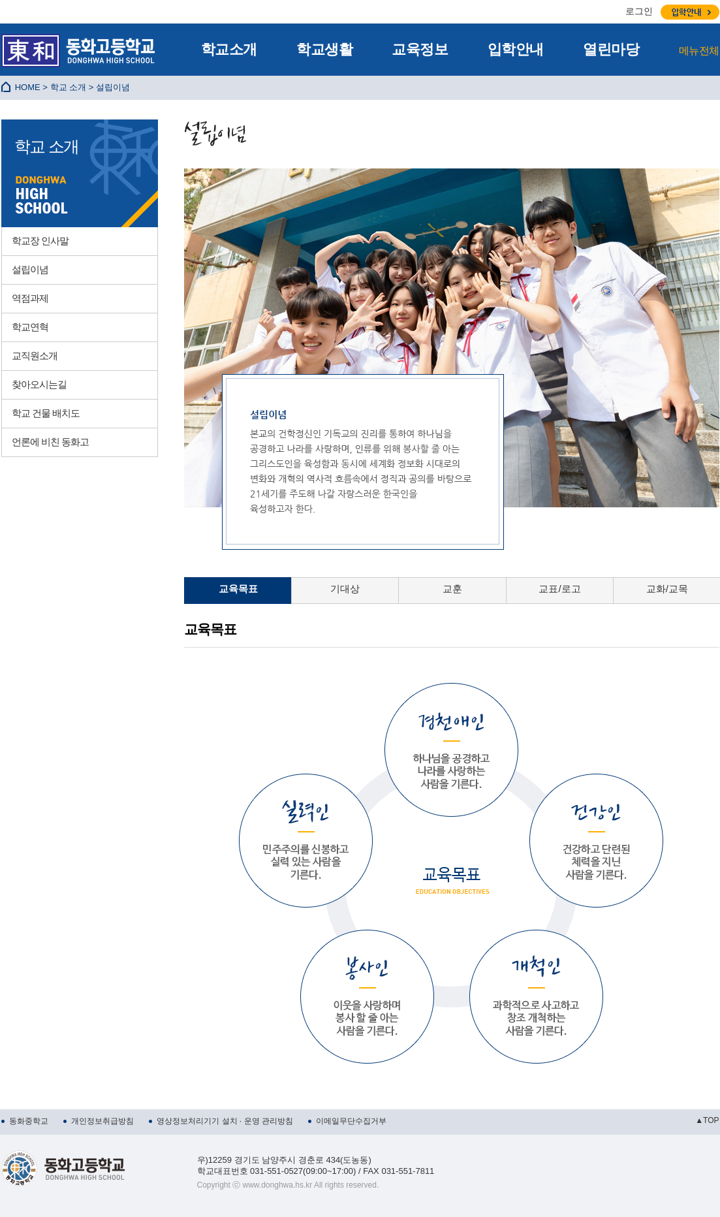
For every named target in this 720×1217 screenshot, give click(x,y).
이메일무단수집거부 (351, 1121)
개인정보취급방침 (102, 1121)
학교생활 (324, 49)
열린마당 (611, 49)
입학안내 (516, 49)
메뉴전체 (699, 50)
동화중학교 (28, 1121)
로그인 (639, 11)
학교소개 (229, 49)
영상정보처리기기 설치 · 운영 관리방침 (225, 1121)
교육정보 (420, 49)
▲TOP (707, 1120)
